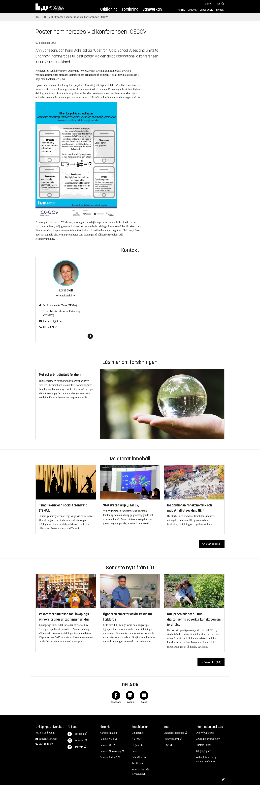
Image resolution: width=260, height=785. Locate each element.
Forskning (130, 9)
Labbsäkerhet (139, 757)
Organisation (138, 745)
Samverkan (152, 9)
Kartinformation (108, 732)
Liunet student (171, 738)
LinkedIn (75, 747)
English (208, 3)
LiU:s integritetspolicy (208, 738)
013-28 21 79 (50, 327)
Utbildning (109, 9)
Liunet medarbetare (174, 732)
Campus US (106, 745)
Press (134, 751)
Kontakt (220, 9)
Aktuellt (192, 9)
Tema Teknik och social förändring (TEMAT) (61, 313)
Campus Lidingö (108, 757)
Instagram (75, 740)
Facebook (75, 734)
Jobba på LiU (206, 9)
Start (38, 17)
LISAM (168, 745)
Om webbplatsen (205, 732)
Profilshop (137, 763)
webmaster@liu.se (205, 761)
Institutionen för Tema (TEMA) (60, 305)
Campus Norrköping (110, 751)
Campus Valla (107, 738)
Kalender (136, 738)
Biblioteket (137, 732)
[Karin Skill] (66, 336)
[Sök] (220, 3)
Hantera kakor (203, 744)
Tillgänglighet (203, 751)
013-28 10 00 (46, 743)
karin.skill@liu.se (52, 321)
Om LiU (181, 9)
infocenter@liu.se (48, 738)
